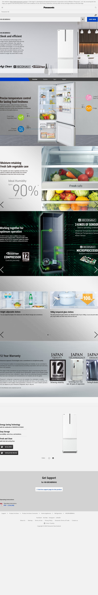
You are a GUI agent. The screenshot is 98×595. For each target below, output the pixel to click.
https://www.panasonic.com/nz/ (18, 1)
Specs (55, 79)
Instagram (52, 518)
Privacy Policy (48, 520)
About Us (22, 520)
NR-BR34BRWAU (70, 513)
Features (45, 79)
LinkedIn (58, 518)
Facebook (39, 518)
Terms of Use (38, 520)
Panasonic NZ (5, 12)
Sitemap (30, 520)
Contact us (75, 520)
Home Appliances (46, 513)
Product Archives (14, 513)
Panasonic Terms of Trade (62, 520)
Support (64, 79)
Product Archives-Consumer (30, 513)
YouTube (45, 518)
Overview (34, 79)
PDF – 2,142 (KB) (9, 505)
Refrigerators (58, 513)
